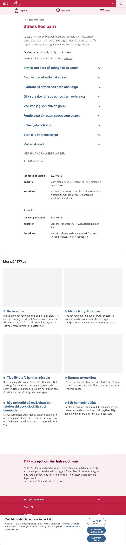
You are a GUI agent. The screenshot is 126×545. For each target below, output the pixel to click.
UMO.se (68, 58)
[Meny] (105, 10)
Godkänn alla (96, 539)
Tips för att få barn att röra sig (28, 377)
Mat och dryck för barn (84, 311)
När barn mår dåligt (34, 19)
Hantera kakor (96, 523)
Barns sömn (15, 311)
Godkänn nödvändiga (96, 531)
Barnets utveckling (82, 377)
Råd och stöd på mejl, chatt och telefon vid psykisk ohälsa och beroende (27, 406)
